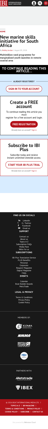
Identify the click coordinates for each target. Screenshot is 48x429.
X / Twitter (24, 223)
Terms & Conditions (24, 297)
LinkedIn (24, 220)
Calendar (24, 281)
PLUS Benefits (24, 260)
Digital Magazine (24, 270)
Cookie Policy (24, 302)
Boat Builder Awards (24, 284)
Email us (24, 228)
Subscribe (24, 412)
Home (2, 31)
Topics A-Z (24, 241)
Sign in (34, 130)
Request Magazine (24, 268)
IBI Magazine (28, 405)
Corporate (24, 265)
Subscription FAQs (24, 244)
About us (24, 239)
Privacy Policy (24, 300)
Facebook (24, 225)
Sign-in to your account (24, 89)
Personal (24, 262)
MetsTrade (24, 286)
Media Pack (24, 246)
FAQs (24, 273)
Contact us (24, 236)
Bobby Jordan (7, 50)
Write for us (24, 249)
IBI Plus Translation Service (24, 257)
